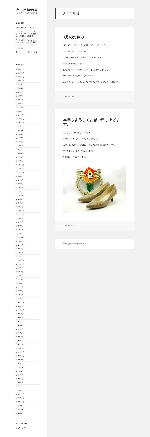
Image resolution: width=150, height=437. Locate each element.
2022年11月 (20, 214)
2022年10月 (20, 218)
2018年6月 (19, 413)
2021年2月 (19, 295)
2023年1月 (19, 207)
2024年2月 (19, 157)
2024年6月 (19, 142)
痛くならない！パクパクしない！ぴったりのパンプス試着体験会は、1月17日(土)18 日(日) (27, 33)
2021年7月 (19, 276)
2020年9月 (19, 314)
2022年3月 (19, 245)
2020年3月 (19, 337)
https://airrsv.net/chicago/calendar (78, 76)
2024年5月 (19, 146)
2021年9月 (19, 268)
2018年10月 (20, 402)
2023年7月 (19, 184)
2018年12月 (20, 394)
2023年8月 (19, 180)
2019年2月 (19, 386)
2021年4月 (19, 287)
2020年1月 (19, 344)
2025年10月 (20, 81)
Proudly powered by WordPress (75, 244)
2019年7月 (19, 367)
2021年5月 (19, 283)
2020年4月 (19, 333)
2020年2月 (19, 341)
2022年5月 (19, 237)
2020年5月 (19, 329)
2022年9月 (19, 222)
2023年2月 (19, 203)
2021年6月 (19, 279)
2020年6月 (19, 325)
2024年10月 (20, 126)
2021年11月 (20, 260)
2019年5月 (19, 375)
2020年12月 (20, 302)
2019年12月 (20, 348)
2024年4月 (19, 149)
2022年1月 (19, 253)
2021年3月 (19, 291)
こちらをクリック (22, 428)
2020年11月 (20, 306)
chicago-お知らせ (26, 9)
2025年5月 (19, 100)
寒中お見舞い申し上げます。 (26, 28)
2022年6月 (19, 233)
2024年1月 (19, 161)
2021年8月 (19, 272)
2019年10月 (20, 356)
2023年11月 (20, 169)
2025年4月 (19, 104)
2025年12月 (20, 73)
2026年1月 (19, 69)
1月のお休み (20, 48)
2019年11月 (20, 352)
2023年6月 (19, 188)
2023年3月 (19, 199)
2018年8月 (19, 409)
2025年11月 (20, 77)
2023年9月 (19, 176)
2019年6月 (19, 371)
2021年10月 (20, 264)
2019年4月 (19, 379)
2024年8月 (19, 134)
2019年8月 (19, 363)
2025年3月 (19, 107)
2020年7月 (19, 321)
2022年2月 (19, 249)
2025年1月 (19, 115)
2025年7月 (19, 92)
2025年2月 (19, 111)
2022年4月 (19, 241)
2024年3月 (19, 153)
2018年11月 (20, 398)
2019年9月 (19, 360)
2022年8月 (19, 226)
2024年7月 (19, 138)
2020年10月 (20, 310)
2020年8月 (19, 318)
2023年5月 (19, 191)
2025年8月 (19, 88)
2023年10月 (20, 172)
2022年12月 (20, 211)
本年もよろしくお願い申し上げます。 (91, 122)
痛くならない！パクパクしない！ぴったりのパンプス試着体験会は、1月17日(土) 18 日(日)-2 (27, 42)
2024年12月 (20, 119)
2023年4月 (19, 195)
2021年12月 (20, 256)
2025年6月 (19, 96)
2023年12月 (20, 165)
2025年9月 (19, 84)
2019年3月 (19, 383)
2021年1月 (19, 298)
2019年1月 (19, 390)
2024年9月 (19, 130)
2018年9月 (19, 406)
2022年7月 (19, 230)
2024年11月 (20, 123)
